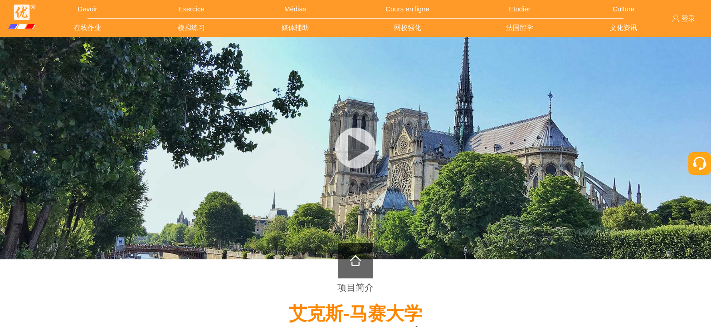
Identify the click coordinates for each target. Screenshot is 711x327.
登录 (683, 18)
